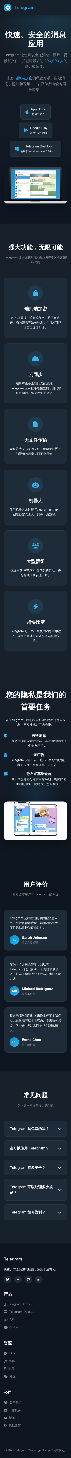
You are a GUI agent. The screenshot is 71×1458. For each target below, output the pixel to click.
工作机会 (12, 1410)
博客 (9, 1361)
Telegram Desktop (19, 1312)
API (9, 1319)
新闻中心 (12, 1418)
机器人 (11, 1327)
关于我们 (13, 1402)
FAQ (9, 1353)
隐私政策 (12, 1425)
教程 (9, 1368)
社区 (10, 1376)
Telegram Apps (17, 1304)
